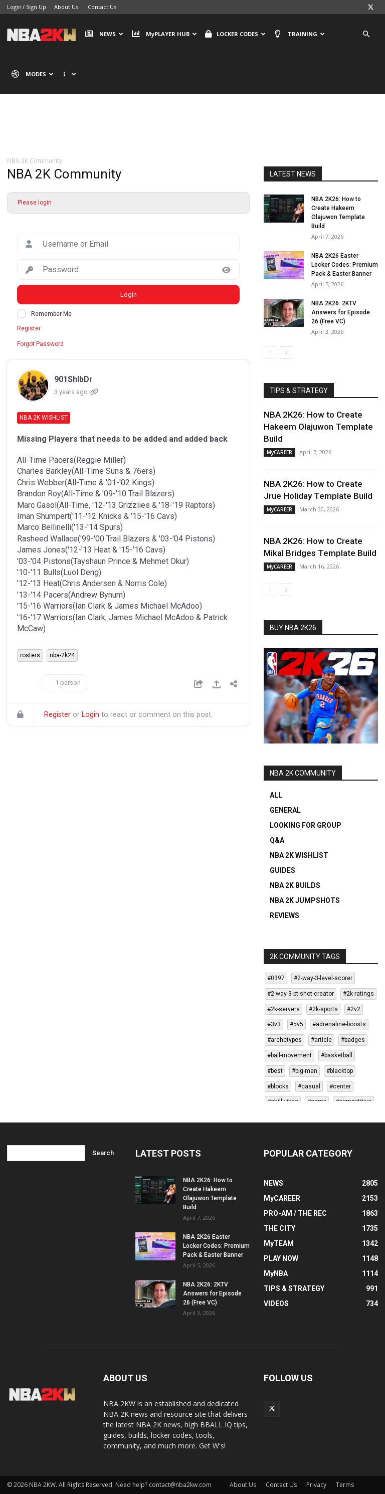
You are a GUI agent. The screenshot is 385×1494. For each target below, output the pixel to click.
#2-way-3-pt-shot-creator (300, 993)
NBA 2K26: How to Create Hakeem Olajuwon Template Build (318, 427)
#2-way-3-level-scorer (323, 978)
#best (275, 1070)
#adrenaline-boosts (339, 1024)
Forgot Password (40, 343)
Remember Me (51, 313)
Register (29, 328)
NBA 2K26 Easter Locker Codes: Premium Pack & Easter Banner (344, 264)
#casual (309, 1086)
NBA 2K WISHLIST (299, 855)
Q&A (277, 840)
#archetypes (284, 1039)
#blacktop (339, 1070)
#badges (353, 1039)
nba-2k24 (62, 655)
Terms (345, 1484)
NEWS (104, 34)
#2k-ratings (358, 993)
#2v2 (353, 1009)
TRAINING (299, 34)
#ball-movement (289, 1055)
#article (321, 1039)
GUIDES (282, 870)
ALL (276, 795)
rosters (30, 655)
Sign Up (36, 7)
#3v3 (274, 1024)
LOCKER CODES (235, 34)
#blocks (278, 1086)
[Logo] (44, 34)
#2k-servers (283, 1009)
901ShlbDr (73, 379)
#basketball (336, 1055)
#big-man (304, 1070)
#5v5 (296, 1024)
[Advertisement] (192, 132)
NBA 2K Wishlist (44, 417)
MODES (33, 74)
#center (340, 1086)
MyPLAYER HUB (164, 34)
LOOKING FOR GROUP (305, 825)
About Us (66, 7)
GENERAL (285, 810)
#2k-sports (323, 1009)
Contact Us (102, 7)
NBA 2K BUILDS (295, 885)
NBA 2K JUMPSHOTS (305, 900)
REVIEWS (284, 915)
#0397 (276, 978)
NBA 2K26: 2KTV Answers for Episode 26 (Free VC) (340, 312)
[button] (366, 34)
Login (14, 7)
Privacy (316, 1484)
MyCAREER (279, 452)
